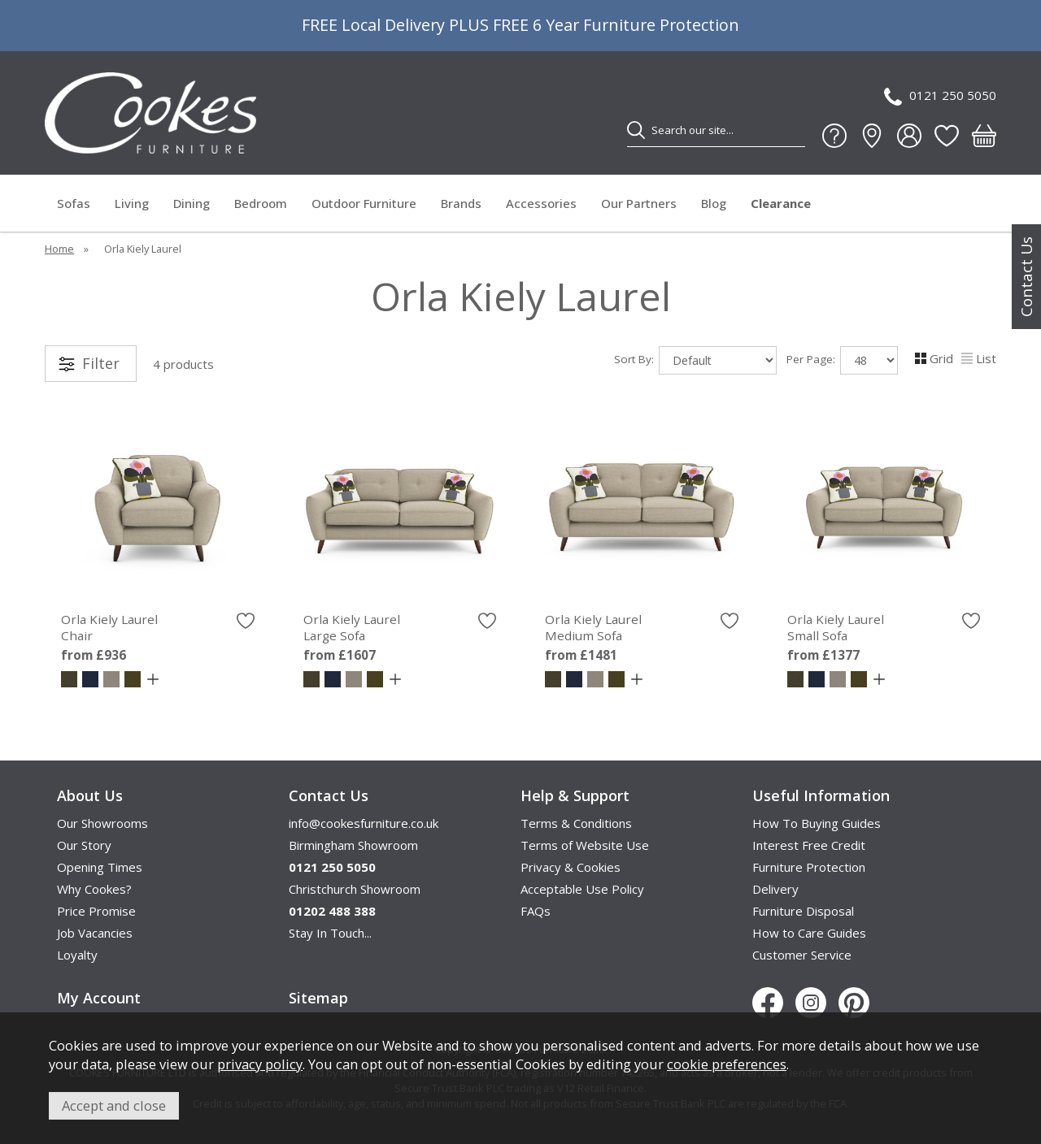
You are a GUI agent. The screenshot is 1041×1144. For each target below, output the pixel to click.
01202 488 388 (332, 911)
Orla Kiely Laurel (158, 627)
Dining (191, 203)
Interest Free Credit (808, 845)
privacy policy (260, 1064)
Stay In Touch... (330, 933)
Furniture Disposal (803, 911)
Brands (461, 203)
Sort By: (695, 360)
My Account (99, 998)
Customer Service (802, 955)
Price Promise (96, 911)
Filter (101, 363)
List (978, 358)
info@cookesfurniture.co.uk (363, 823)
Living (132, 203)
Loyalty (77, 955)
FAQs (535, 911)
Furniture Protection (808, 867)
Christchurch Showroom (354, 889)
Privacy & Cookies (570, 867)
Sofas (73, 203)
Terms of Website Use (584, 845)
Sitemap (318, 998)
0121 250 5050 (940, 96)
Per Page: (842, 360)
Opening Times (99, 867)
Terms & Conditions (576, 823)
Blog (713, 203)
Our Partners (639, 203)
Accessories (541, 203)
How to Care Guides (809, 933)
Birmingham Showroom (353, 845)
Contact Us (1026, 276)
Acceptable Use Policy (582, 889)
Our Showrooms (102, 823)
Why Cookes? (94, 889)
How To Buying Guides (816, 823)
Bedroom (260, 203)
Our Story (84, 845)
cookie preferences (726, 1064)
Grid (934, 358)
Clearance (781, 203)
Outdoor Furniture (363, 203)
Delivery (775, 889)
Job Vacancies (95, 933)
